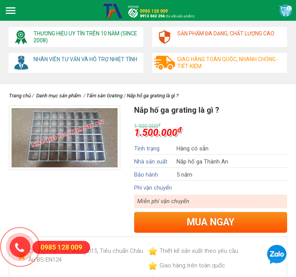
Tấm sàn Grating (104, 95)
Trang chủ (20, 95)
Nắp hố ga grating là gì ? (152, 95)
